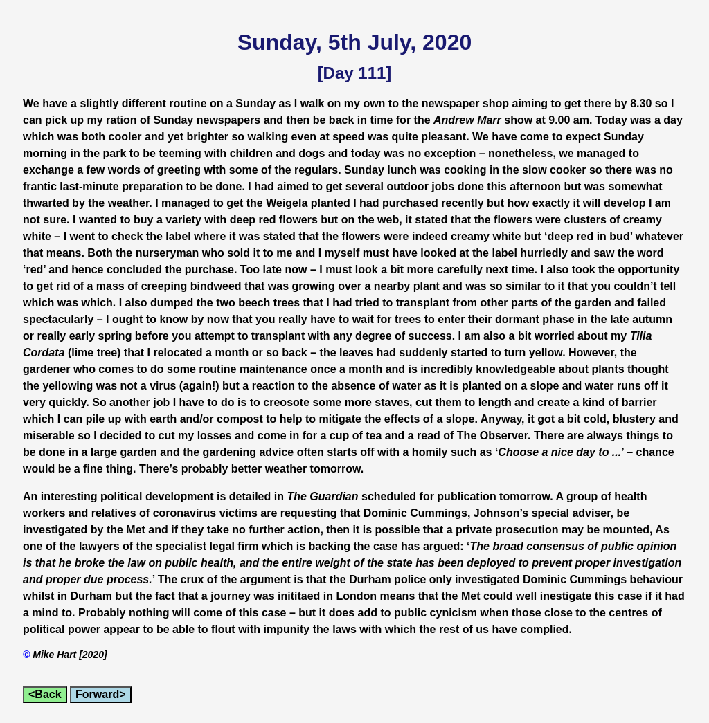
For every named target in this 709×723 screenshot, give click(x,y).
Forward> (100, 694)
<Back (45, 694)
